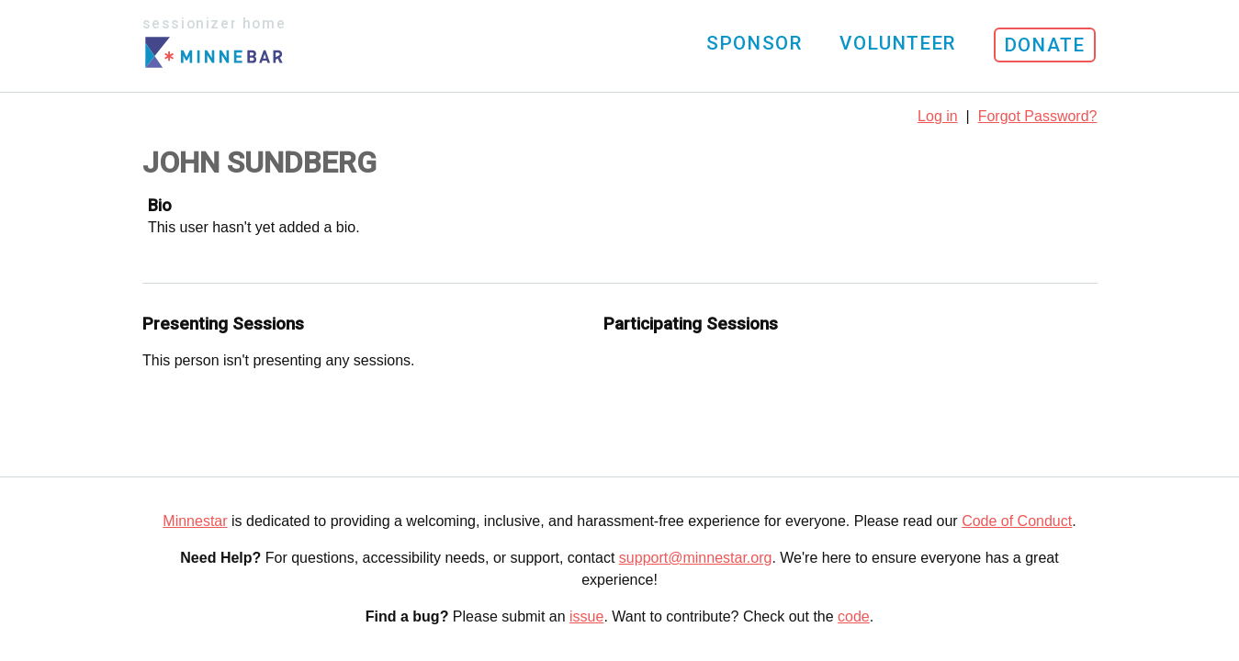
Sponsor (754, 43)
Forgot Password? (1038, 116)
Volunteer (897, 43)
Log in (938, 116)
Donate (1045, 45)
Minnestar (195, 521)
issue (586, 616)
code (854, 616)
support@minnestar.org (695, 558)
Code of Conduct (1017, 521)
